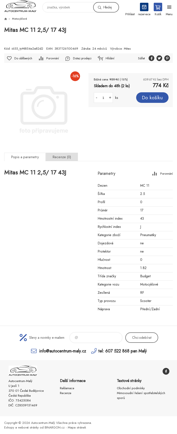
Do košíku (152, 97)
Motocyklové (19, 19)
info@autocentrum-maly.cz (62, 351)
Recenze (65, 393)
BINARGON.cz (55, 427)
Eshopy (9, 427)
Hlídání (110, 58)
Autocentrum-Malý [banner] (23, 6)
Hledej (107, 7)
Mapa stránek (77, 427)
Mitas (127, 48)
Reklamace (67, 388)
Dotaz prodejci (82, 58)
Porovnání (52, 58)
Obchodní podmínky (131, 388)
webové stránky (28, 427)
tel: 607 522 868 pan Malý (122, 351)
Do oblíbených (23, 58)
